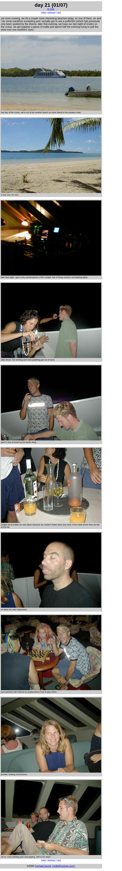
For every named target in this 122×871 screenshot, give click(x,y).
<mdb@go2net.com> (63, 866)
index (43, 12)
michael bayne (43, 866)
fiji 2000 (50, 9)
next (59, 12)
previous (51, 12)
